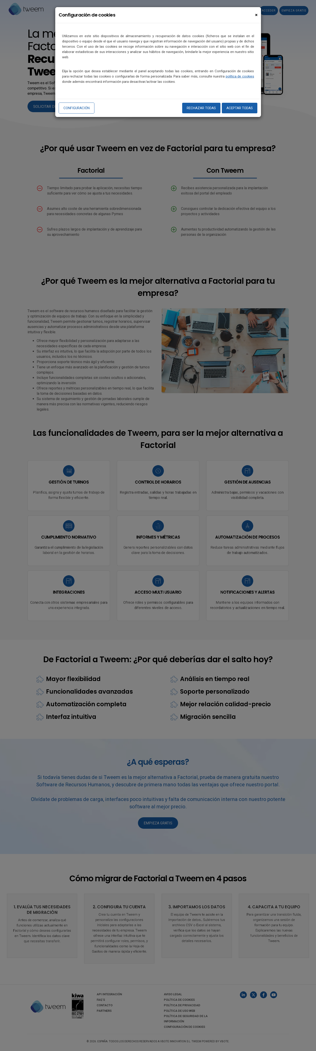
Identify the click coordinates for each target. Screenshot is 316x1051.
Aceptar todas (239, 108)
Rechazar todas (201, 108)
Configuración (76, 108)
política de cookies (240, 76)
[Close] (256, 15)
